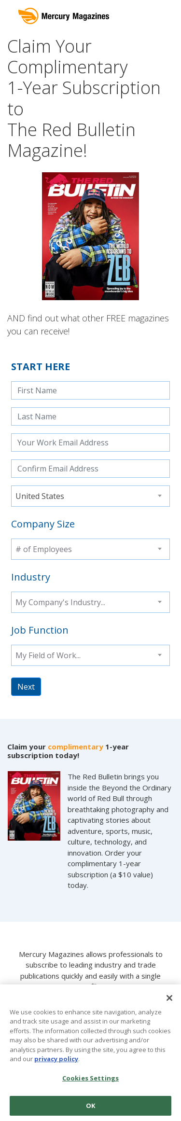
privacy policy (56, 1061)
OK (90, 1108)
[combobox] (90, 496)
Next (26, 686)
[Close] (169, 1000)
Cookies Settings (90, 1080)
